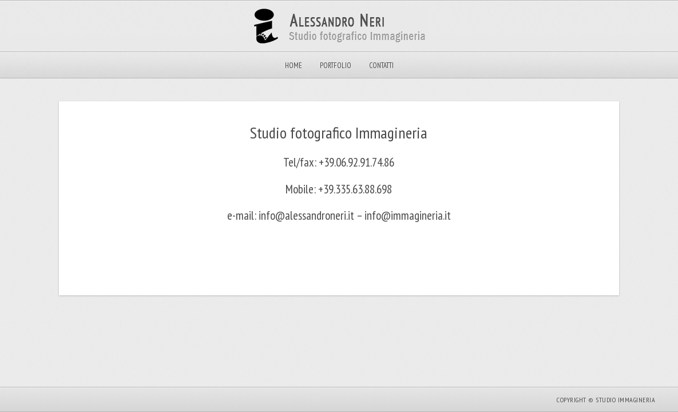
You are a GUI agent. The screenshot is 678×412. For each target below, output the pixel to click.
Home (293, 65)
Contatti (381, 65)
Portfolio (335, 65)
